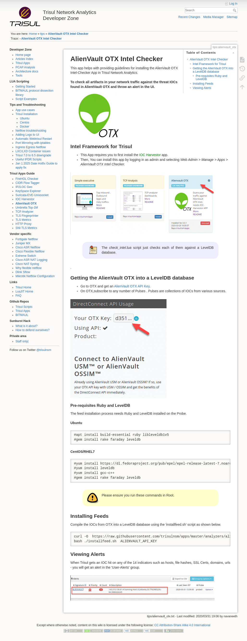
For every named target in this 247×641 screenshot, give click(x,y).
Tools (19, 75)
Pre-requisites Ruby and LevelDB (211, 77)
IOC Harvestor (25, 199)
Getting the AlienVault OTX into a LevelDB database (213, 70)
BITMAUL (22, 315)
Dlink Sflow (23, 272)
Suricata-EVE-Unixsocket (32, 195)
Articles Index (24, 59)
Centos (24, 122)
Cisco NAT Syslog (27, 264)
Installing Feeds (203, 83)
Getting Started (25, 86)
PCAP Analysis (25, 67)
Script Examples (26, 99)
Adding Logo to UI (27, 134)
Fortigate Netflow (27, 239)
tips (42, 33)
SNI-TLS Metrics (26, 228)
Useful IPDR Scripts (29, 159)
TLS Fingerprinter (27, 215)
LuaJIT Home (24, 291)
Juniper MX (23, 243)
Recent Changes (189, 17)
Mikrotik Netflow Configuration (35, 276)
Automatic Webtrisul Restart (34, 138)
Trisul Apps (23, 63)
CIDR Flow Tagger (28, 183)
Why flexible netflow (29, 268)
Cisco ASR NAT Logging (31, 260)
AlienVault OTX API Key (131, 286)
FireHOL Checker (27, 179)
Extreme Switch (26, 255)
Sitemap (232, 17)
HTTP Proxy (23, 224)
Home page (23, 55)
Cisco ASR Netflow (28, 247)
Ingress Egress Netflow (31, 147)
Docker (24, 126)
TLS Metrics (23, 219)
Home (33, 33)
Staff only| (22, 341)
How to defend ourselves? (33, 330)
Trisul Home (23, 287)
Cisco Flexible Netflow (30, 251)
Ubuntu (25, 118)
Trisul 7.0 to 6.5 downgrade (33, 155)
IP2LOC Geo (24, 187)
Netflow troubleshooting (31, 130)
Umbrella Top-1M (27, 207)
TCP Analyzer (25, 211)
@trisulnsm (43, 350)
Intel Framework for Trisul (209, 64)
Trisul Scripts (24, 307)
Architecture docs (27, 71)
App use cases (25, 110)
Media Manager (213, 17)
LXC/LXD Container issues (33, 151)
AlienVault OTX (26, 203)
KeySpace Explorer (28, 191)
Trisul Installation (26, 114)
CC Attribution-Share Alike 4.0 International (182, 625)
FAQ (19, 295)
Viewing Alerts (202, 88)
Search (235, 10)
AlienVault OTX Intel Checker (68, 33)
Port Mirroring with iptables (33, 143)
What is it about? (26, 326)
